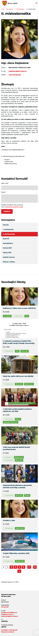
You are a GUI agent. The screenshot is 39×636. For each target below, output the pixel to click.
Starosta (6, 225)
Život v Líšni (24, 351)
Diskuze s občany (9, 262)
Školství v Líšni (29, 384)
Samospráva (9, 9)
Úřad (26, 316)
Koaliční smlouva (9, 257)
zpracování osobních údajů (14, 207)
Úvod (2, 9)
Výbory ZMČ (7, 252)
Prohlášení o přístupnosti (9, 630)
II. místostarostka (19, 9)
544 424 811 (4, 607)
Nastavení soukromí (7, 632)
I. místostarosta (8, 229)
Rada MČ (6, 239)
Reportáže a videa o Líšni (10, 422)
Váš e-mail (4, 183)
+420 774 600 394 (15, 75)
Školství (18, 419)
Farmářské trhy (8, 457)
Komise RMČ (7, 248)
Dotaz (3, 192)
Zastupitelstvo (8, 243)
